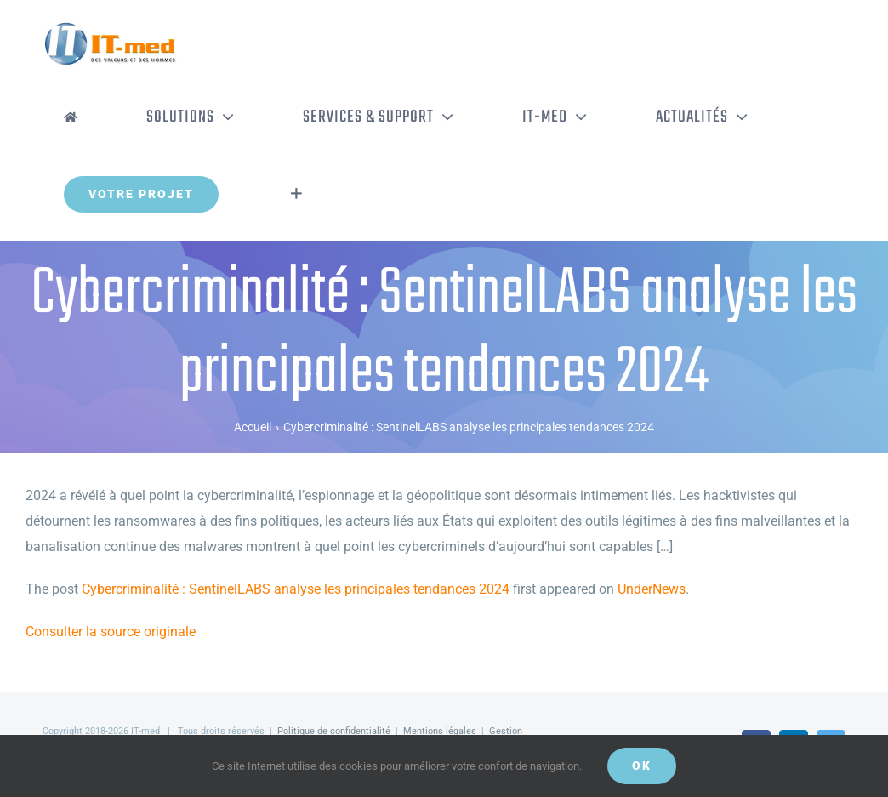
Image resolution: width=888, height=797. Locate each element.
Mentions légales (439, 731)
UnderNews (652, 589)
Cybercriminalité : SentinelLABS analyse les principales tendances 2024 (295, 589)
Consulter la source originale (111, 631)
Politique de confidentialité (333, 731)
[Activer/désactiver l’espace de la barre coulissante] (296, 194)
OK (642, 765)
